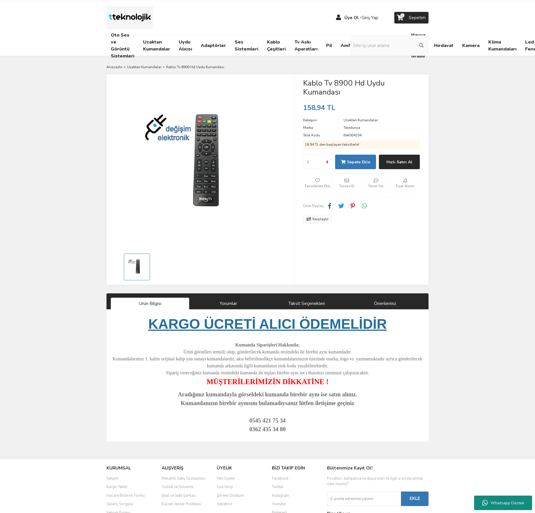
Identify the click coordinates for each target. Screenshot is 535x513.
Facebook (280, 478)
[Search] (389, 45)
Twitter (277, 486)
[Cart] (411, 18)
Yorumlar (228, 303)
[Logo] (129, 17)
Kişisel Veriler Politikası (181, 504)
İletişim (112, 478)
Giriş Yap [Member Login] (370, 18)
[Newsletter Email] (364, 499)
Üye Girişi (225, 486)
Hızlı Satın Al (399, 162)
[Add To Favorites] (317, 185)
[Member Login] (338, 17)
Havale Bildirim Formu (125, 495)
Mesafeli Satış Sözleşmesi (183, 478)
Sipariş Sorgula (119, 504)
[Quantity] (317, 162)
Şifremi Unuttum (230, 495)
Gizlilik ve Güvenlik (178, 486)
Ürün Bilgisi (150, 303)
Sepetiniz (224, 504)
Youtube (278, 504)
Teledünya (352, 127)
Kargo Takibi (116, 486)
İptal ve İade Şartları (179, 495)
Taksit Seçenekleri (306, 303)
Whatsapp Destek (503, 503)
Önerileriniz (385, 303)
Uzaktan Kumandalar (361, 120)
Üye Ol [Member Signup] (351, 18)
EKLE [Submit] (415, 498)
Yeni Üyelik (226, 478)
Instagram (280, 495)
